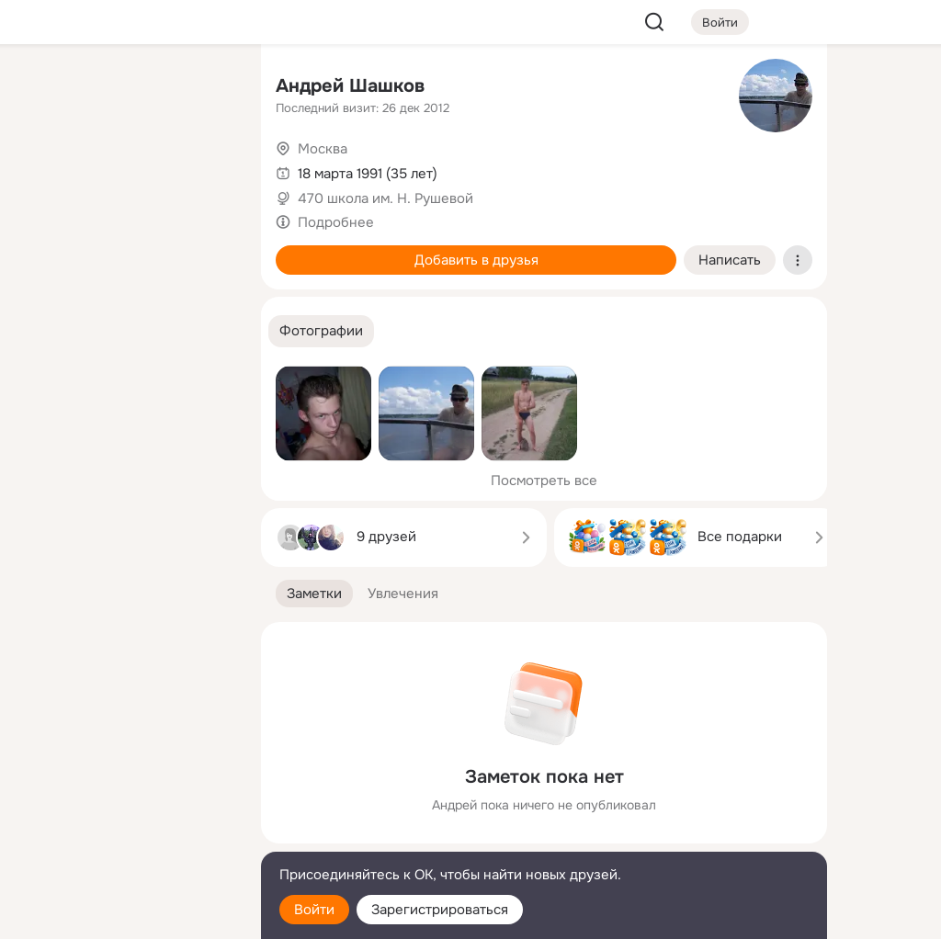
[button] (321, 331)
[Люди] (125, 169)
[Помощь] (44, 330)
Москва (322, 149)
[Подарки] (44, 249)
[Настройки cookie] (125, 914)
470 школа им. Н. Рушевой (385, 198)
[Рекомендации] (125, 330)
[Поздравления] (125, 249)
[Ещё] (125, 797)
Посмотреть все (544, 480)
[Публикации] (44, 169)
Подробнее (336, 222)
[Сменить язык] (125, 836)
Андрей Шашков (350, 85)
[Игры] (205, 249)
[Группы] (205, 88)
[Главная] (44, 88)
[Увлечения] (125, 88)
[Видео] (205, 169)
